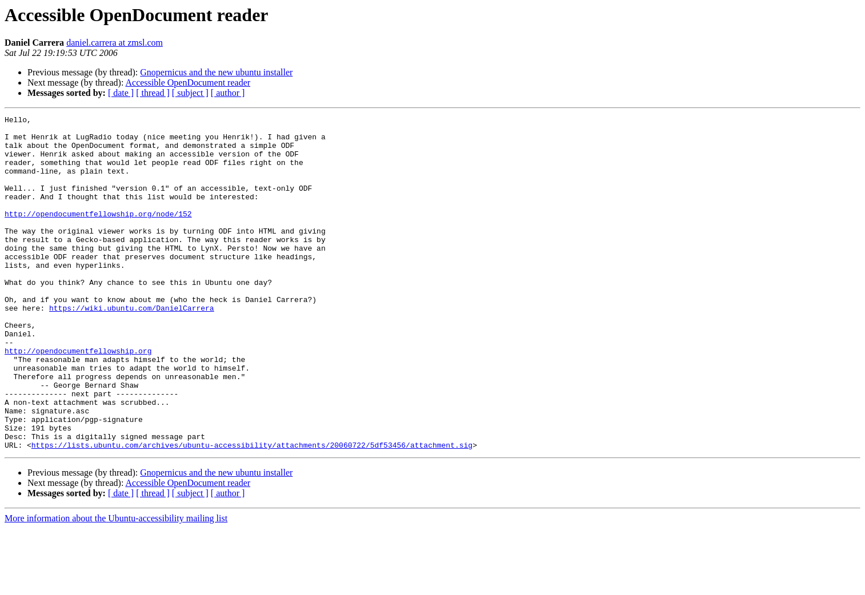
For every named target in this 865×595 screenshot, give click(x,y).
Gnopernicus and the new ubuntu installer (216, 72)
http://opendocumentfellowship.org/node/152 (98, 234)
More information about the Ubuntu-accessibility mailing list (116, 585)
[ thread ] (153, 93)
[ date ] (121, 93)
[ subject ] (190, 93)
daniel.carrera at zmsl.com (114, 42)
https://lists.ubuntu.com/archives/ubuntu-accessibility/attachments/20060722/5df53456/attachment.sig (251, 511)
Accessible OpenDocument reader (188, 82)
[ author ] (228, 93)
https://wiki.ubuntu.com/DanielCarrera (131, 347)
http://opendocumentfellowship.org (78, 398)
